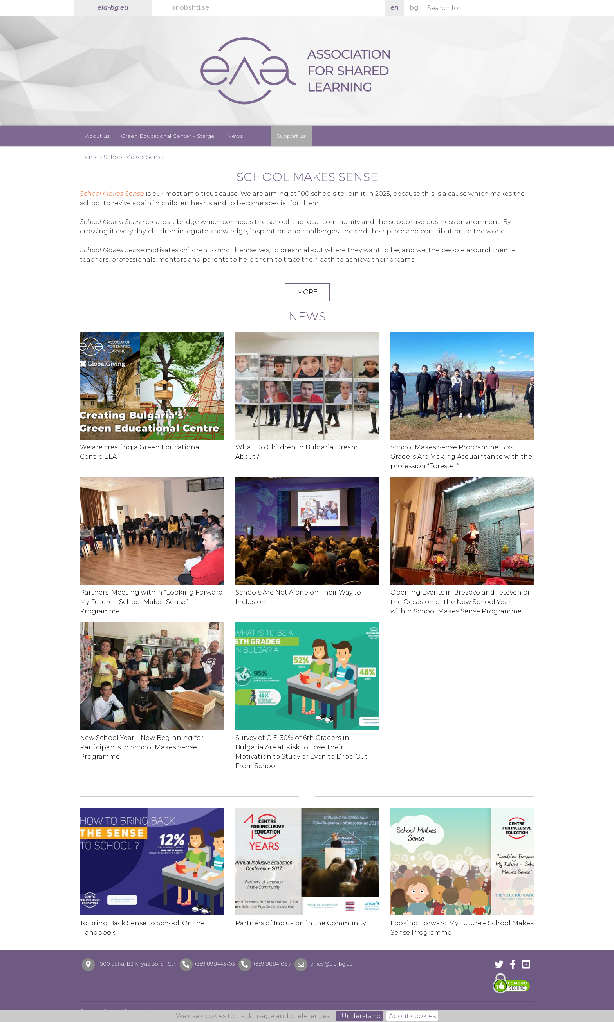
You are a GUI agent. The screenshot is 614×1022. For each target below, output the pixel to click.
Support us (291, 136)
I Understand (359, 1016)
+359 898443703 (214, 964)
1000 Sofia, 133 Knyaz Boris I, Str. (137, 964)
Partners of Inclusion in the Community (300, 923)
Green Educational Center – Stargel (168, 136)
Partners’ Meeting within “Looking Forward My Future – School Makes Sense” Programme (151, 602)
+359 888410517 (272, 964)
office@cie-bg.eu (331, 964)
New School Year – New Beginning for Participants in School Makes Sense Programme (142, 747)
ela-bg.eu (113, 7)
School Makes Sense (112, 193)
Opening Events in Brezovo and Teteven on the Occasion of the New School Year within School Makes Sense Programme (461, 602)
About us (97, 136)
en (394, 7)
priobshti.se (190, 7)
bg (414, 7)
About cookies (412, 1016)
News (235, 136)
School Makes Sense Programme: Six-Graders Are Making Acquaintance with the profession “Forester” (461, 456)
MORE (307, 292)
